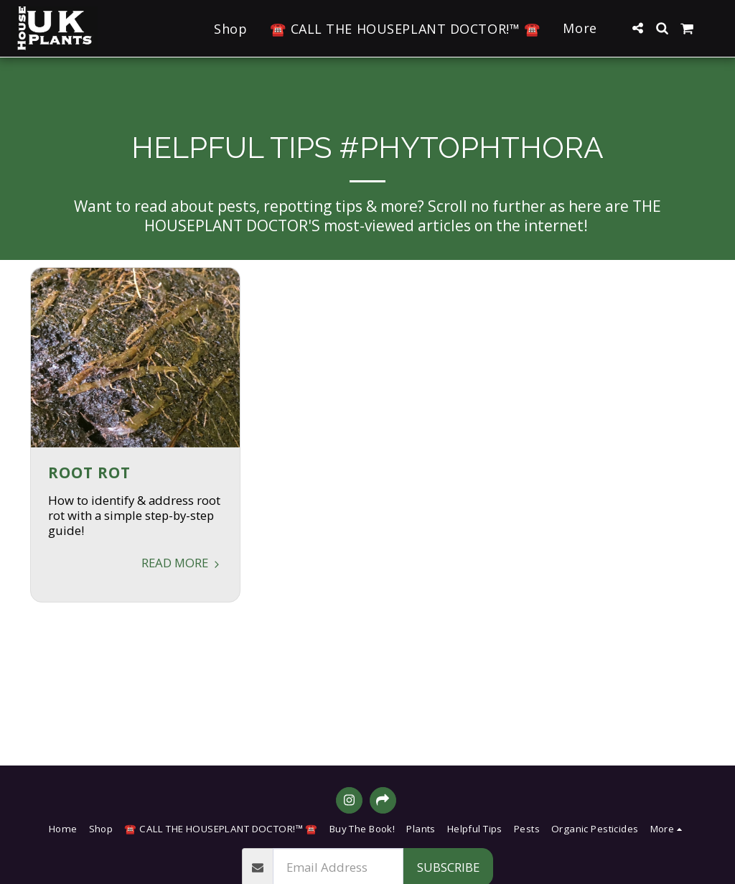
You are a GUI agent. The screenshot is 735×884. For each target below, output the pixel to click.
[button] (637, 28)
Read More (182, 562)
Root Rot (89, 472)
